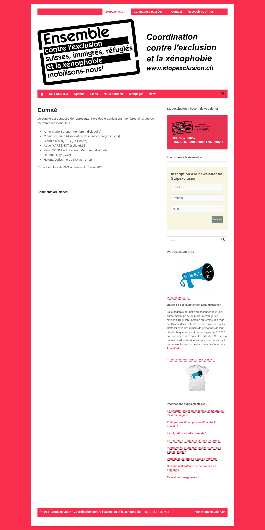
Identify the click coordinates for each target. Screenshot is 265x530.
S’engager (136, 94)
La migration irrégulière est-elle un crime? (193, 440)
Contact (176, 11)
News (153, 94)
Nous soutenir (113, 94)
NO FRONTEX (58, 94)
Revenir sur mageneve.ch (183, 477)
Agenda (79, 94)
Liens (94, 94)
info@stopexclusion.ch (209, 511)
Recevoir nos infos (201, 11)
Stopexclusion (115, 11)
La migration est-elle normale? (186, 433)
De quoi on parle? (178, 297)
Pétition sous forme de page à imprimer (192, 458)
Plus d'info (174, 348)
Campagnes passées (148, 11)
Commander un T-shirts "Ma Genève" (191, 359)
